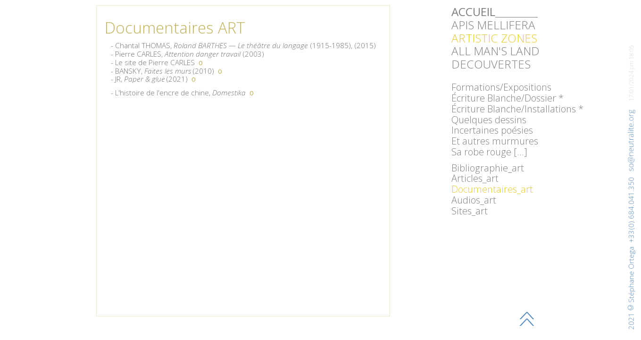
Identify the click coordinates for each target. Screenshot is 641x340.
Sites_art (469, 210)
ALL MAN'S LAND (495, 51)
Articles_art (475, 178)
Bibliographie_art (487, 168)
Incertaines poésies (492, 130)
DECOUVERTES (491, 64)
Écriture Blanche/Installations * (517, 108)
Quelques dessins (488, 119)
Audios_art (473, 200)
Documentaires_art (492, 189)
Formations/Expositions (501, 87)
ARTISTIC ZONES (494, 38)
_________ (494, 11)
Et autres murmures (494, 141)
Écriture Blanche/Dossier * (507, 98)
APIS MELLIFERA (493, 25)
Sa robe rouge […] (489, 151)
